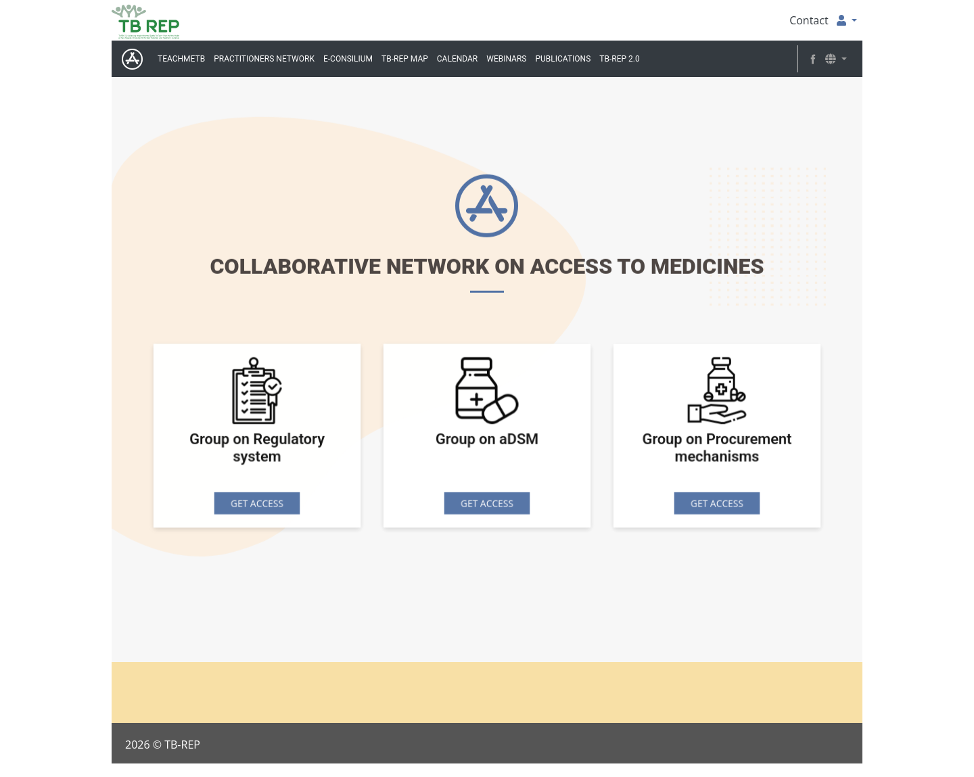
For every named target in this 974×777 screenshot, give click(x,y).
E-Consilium (348, 59)
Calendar (457, 59)
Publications (562, 59)
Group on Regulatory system (257, 450)
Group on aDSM (487, 441)
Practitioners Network (264, 59)
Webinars (506, 59)
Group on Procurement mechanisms (717, 450)
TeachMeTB (181, 59)
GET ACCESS (257, 504)
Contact (808, 20)
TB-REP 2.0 (619, 59)
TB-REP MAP (404, 59)
